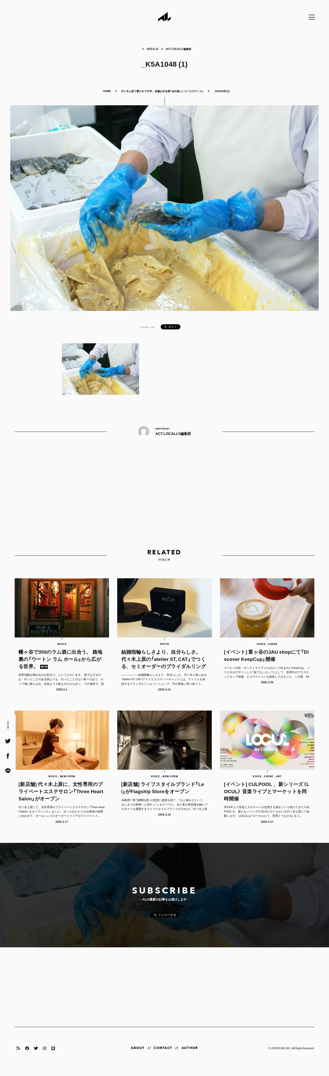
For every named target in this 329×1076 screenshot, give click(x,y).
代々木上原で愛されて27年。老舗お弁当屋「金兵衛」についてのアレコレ (162, 91)
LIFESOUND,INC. (280, 1055)
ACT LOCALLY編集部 (178, 49)
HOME (107, 91)
